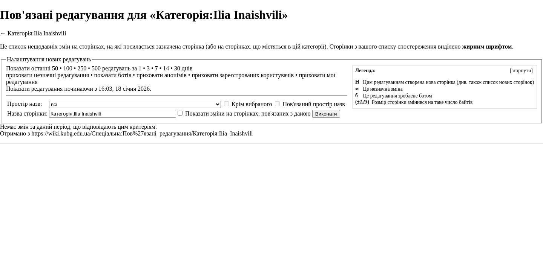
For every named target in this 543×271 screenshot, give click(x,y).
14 (166, 68)
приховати (19, 75)
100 (67, 68)
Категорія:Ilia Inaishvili (37, 33)
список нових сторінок (507, 82)
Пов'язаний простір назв (313, 104)
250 (81, 68)
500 (96, 68)
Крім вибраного (252, 104)
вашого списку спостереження (398, 46)
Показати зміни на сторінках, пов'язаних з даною (248, 113)
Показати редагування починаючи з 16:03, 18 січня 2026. (78, 88)
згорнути (521, 70)
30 (177, 68)
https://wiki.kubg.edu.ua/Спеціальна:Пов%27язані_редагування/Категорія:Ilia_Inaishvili (142, 133)
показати (105, 75)
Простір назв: (24, 103)
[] (521, 70)
